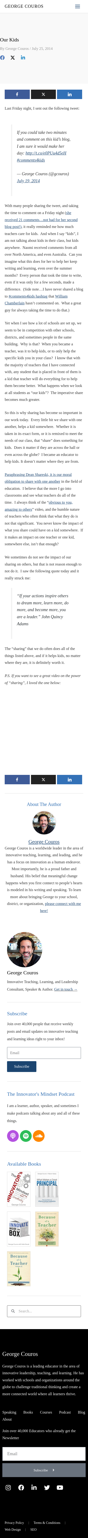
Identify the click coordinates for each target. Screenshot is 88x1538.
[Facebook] (2, 57)
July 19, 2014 (28, 181)
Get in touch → (65, 989)
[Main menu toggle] (77, 6)
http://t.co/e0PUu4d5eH (46, 153)
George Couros (24, 6)
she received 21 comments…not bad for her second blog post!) (41, 220)
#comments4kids (31, 160)
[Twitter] (12, 57)
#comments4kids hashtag (28, 296)
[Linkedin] (23, 57)
